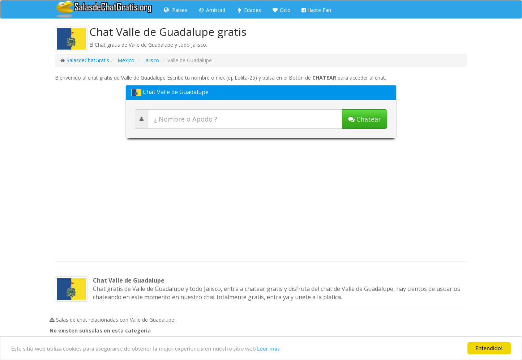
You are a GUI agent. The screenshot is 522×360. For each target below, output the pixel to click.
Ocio (281, 10)
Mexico (125, 60)
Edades (248, 10)
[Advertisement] (261, 203)
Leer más (268, 348)
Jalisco (151, 60)
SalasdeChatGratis (88, 60)
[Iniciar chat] (364, 119)
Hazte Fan (316, 10)
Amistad (211, 10)
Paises (175, 10)
